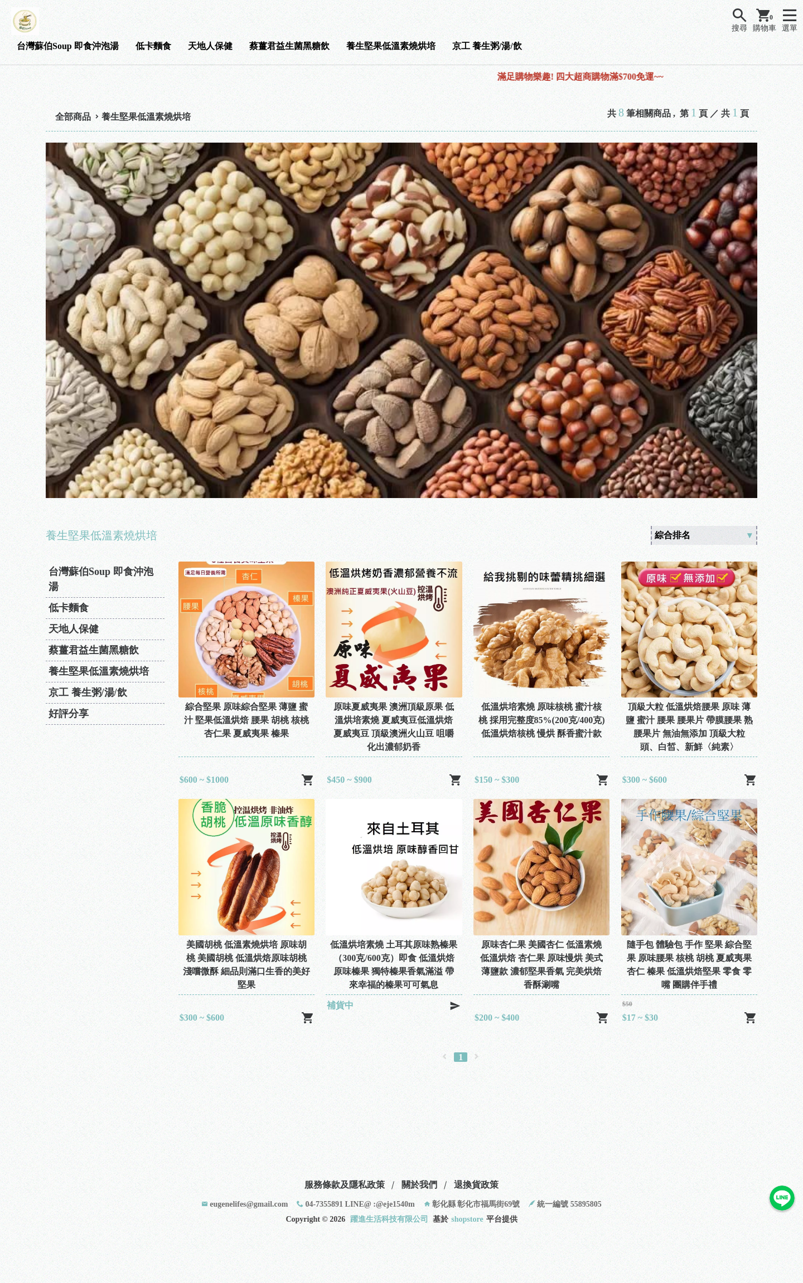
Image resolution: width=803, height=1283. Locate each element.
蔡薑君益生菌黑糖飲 (289, 46)
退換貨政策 (476, 1184)
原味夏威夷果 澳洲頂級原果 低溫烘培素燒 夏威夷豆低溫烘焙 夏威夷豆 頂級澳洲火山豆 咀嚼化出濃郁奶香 (393, 727)
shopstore (467, 1219)
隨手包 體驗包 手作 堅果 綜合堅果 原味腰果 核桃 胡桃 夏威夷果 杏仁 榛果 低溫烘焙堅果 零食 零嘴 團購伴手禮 (689, 964)
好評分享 (69, 713)
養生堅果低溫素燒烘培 (391, 46)
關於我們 (419, 1184)
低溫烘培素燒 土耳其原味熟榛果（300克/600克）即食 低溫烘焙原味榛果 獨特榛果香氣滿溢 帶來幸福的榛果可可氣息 (393, 964)
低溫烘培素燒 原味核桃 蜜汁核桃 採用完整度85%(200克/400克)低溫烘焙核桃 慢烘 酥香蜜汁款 (541, 720)
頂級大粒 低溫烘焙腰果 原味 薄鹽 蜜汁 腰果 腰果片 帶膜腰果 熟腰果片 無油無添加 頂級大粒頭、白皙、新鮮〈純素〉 (689, 727)
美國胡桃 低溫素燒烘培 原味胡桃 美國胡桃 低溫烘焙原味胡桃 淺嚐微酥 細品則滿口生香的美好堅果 (246, 964)
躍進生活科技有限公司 (389, 1219)
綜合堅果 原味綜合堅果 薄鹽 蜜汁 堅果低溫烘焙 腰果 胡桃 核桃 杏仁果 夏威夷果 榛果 (246, 720)
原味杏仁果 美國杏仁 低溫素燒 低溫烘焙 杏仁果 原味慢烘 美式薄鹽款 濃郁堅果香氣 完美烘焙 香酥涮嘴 (541, 964)
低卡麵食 (153, 46)
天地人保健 (210, 46)
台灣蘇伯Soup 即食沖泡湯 (68, 46)
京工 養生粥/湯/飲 (487, 46)
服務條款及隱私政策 (344, 1184)
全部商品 (73, 116)
